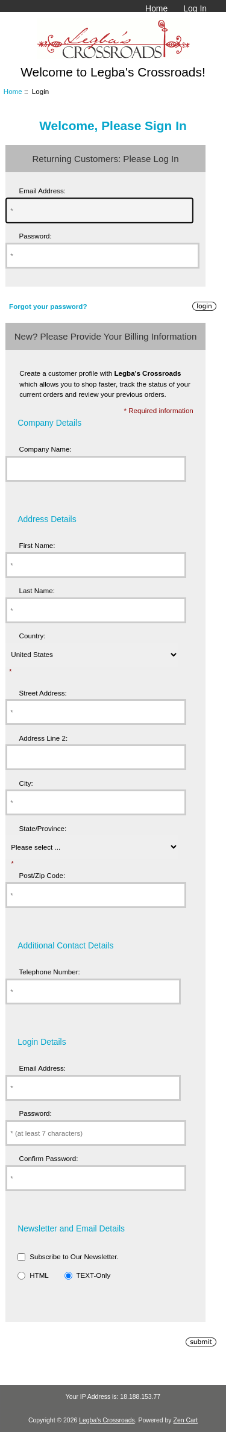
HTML (39, 1275)
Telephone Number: (49, 972)
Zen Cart (186, 1420)
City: (26, 783)
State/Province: (43, 828)
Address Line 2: (43, 738)
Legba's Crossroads (107, 1420)
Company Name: (45, 449)
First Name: (37, 545)
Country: (32, 636)
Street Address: (43, 693)
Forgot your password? (48, 306)
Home (156, 8)
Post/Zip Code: (42, 875)
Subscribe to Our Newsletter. (74, 1256)
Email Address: (42, 191)
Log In (195, 8)
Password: (35, 236)
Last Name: (37, 590)
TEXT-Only (93, 1275)
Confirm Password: (48, 1158)
